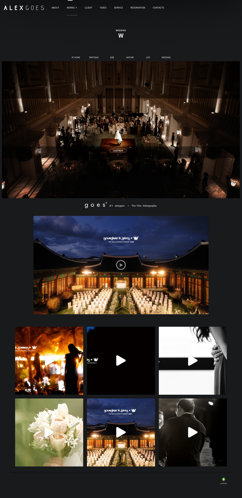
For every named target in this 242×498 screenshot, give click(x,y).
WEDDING (166, 57)
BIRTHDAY (94, 57)
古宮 (112, 57)
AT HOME (76, 57)
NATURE (130, 57)
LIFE (148, 57)
